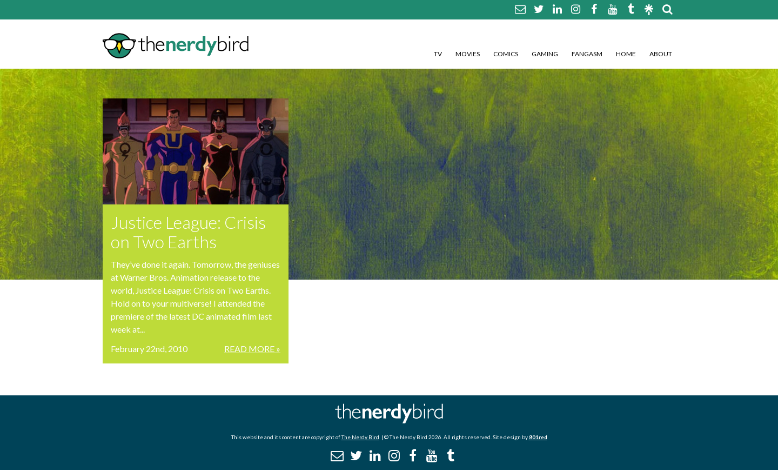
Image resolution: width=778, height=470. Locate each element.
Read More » (252, 348)
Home (626, 54)
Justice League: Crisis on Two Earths (188, 231)
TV (438, 54)
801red (538, 437)
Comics (505, 54)
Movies (467, 54)
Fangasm (587, 54)
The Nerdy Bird (360, 437)
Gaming (545, 54)
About (660, 54)
